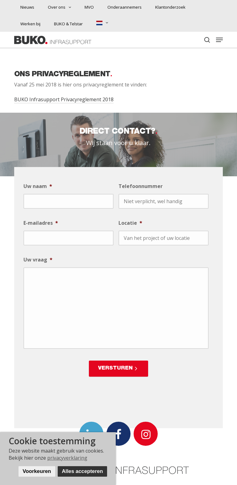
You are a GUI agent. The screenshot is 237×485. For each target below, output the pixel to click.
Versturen (115, 368)
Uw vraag (37, 260)
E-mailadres (40, 223)
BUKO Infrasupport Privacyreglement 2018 (64, 99)
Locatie (130, 223)
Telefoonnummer (140, 186)
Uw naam (37, 186)
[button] (219, 40)
